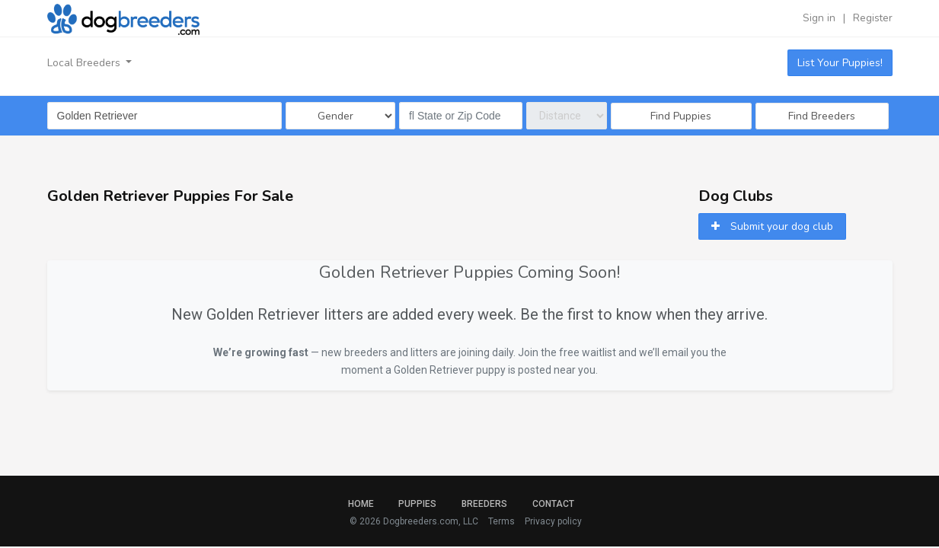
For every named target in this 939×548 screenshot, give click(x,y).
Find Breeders (821, 116)
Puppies (417, 504)
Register (873, 18)
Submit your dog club (772, 226)
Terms (501, 521)
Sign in (819, 18)
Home (361, 504)
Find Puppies (680, 116)
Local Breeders (85, 63)
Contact (553, 504)
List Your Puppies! (840, 63)
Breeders (484, 504)
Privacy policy (553, 521)
